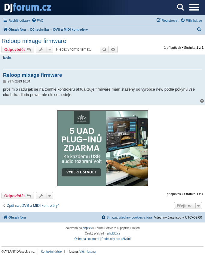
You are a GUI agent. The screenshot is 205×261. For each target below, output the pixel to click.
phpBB (87, 228)
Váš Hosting (87, 251)
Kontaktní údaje (51, 251)
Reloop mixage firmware (34, 41)
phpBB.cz (113, 233)
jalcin (7, 57)
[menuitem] (38, 20)
